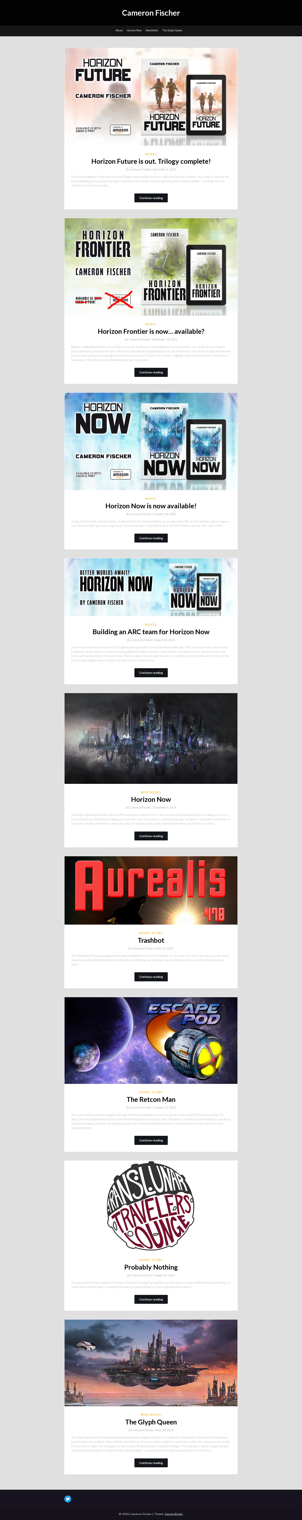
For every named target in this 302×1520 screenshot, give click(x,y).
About (119, 30)
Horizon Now (134, 30)
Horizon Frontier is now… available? (151, 331)
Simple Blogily (174, 1514)
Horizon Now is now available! (151, 506)
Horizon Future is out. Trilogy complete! (151, 161)
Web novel (151, 792)
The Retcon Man (151, 1099)
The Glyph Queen (172, 30)
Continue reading (151, 198)
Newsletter (152, 30)
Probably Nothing (151, 1267)
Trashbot (151, 940)
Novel (151, 154)
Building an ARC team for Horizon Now (151, 631)
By (139, 169)
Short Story (151, 933)
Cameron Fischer (151, 12)
